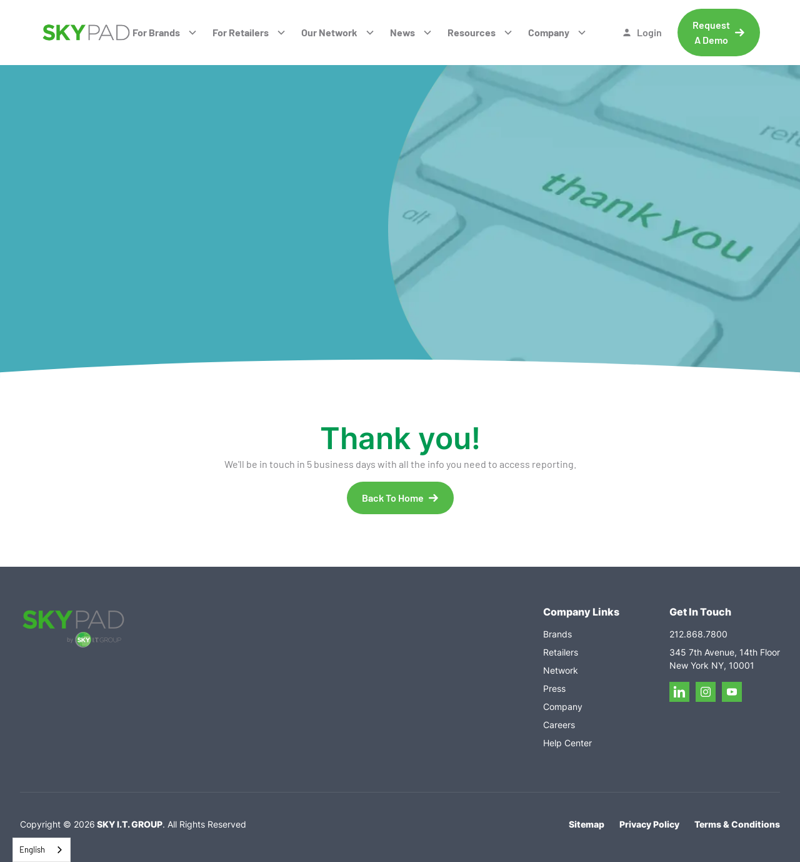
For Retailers (240, 32)
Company (548, 32)
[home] (86, 32)
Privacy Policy (649, 824)
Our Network (329, 32)
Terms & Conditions (737, 824)
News (402, 32)
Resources (472, 32)
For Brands (156, 32)
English (32, 849)
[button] (165, 32)
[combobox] (41, 850)
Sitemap (586, 824)
